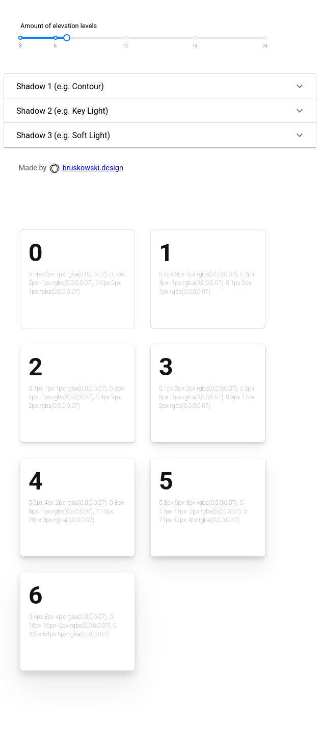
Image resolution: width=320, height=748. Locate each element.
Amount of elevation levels (58, 26)
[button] (160, 86)
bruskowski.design (85, 168)
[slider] (66, 37)
